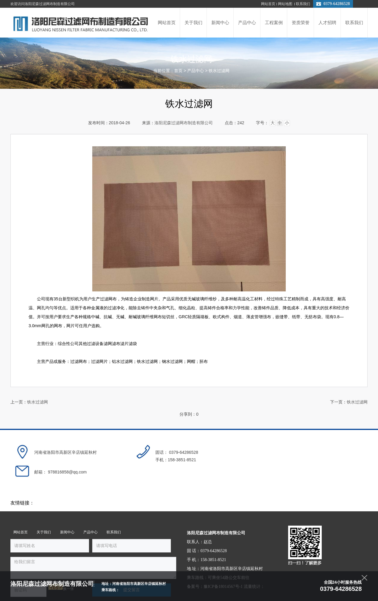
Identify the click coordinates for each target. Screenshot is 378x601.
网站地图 (285, 4)
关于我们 (43, 517)
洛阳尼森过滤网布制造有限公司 (183, 123)
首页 (178, 71)
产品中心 (195, 71)
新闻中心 (67, 517)
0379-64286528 (337, 3)
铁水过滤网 (219, 71)
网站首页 (268, 4)
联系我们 (303, 4)
